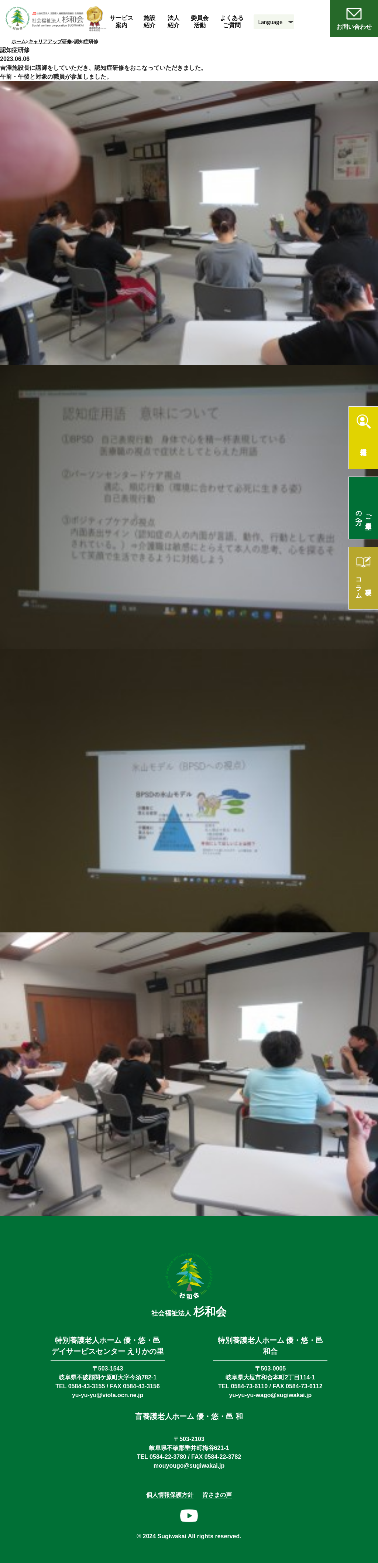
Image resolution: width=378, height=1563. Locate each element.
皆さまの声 (217, 1495)
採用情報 (363, 444)
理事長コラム (363, 585)
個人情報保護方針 (169, 1495)
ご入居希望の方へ (363, 514)
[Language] (274, 21)
